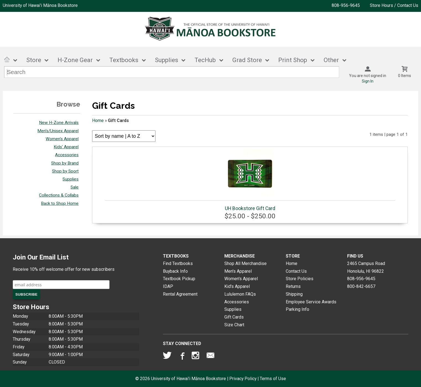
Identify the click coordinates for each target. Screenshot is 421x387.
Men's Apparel (238, 271)
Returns (293, 286)
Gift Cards (234, 317)
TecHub (205, 60)
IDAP (168, 286)
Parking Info (297, 309)
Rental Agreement (180, 294)
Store (33, 60)
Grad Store (247, 60)
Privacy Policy (242, 378)
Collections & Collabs (59, 195)
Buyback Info (175, 271)
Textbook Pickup (179, 278)
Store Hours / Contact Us (394, 5)
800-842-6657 (361, 286)
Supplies (166, 60)
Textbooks (123, 60)
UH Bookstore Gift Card (250, 180)
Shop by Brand (65, 163)
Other (331, 60)
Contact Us (296, 271)
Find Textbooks (178, 263)
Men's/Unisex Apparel (58, 130)
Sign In (367, 81)
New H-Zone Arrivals (59, 122)
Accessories (67, 154)
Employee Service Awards (311, 301)
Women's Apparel (62, 138)
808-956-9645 (346, 5)
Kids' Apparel (66, 146)
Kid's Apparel (237, 286)
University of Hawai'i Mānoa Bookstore (40, 5)
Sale (75, 187)
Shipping (294, 294)
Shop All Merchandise (245, 263)
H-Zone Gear (75, 60)
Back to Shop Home (60, 203)
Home (98, 120)
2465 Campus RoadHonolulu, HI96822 (366, 267)
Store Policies (299, 278)
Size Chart (234, 324)
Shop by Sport (65, 171)
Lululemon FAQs (240, 294)
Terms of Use (273, 378)
